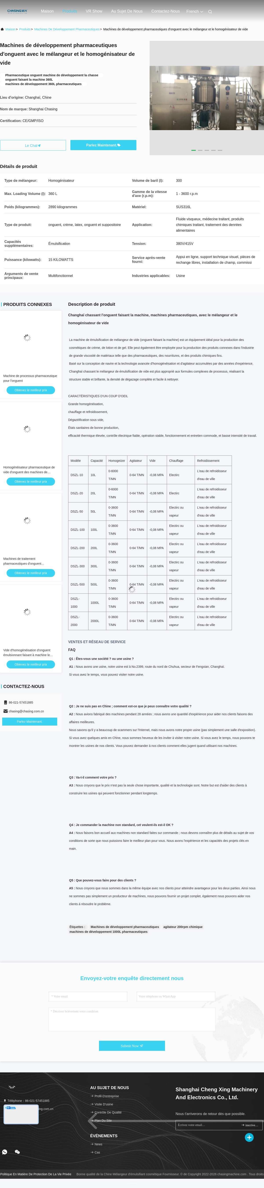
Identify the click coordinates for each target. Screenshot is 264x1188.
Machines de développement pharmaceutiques (67, 29)
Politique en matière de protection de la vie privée (35, 1174)
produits (24, 29)
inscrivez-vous (250, 1125)
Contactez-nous (165, 11)
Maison (47, 11)
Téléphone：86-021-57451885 (26, 1100)
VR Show (94, 11)
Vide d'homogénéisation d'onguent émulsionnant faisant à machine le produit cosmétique (26, 655)
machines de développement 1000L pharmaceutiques (109, 931)
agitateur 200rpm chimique (183, 927)
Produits (69, 11)
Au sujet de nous (127, 11)
